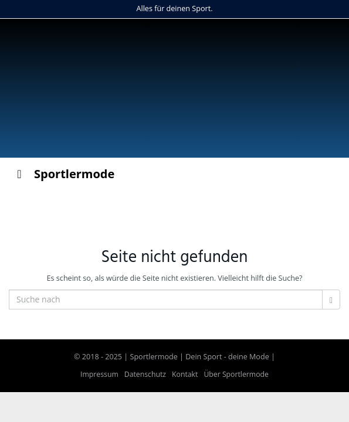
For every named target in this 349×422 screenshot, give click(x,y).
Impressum (99, 374)
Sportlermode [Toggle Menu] (63, 174)
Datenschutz (145, 374)
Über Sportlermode (236, 374)
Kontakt (185, 374)
